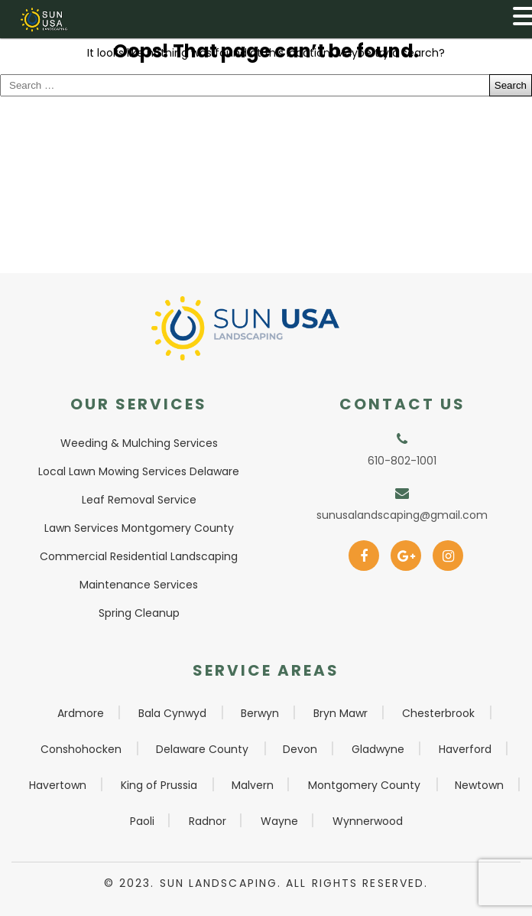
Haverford (465, 749)
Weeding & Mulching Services (139, 443)
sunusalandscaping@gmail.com (402, 515)
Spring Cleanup (139, 613)
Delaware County (202, 749)
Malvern (253, 785)
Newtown (479, 785)
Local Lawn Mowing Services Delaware (138, 471)
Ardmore (80, 713)
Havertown (57, 785)
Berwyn (260, 713)
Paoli (142, 821)
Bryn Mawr (340, 713)
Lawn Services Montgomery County (139, 528)
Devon (300, 749)
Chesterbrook (438, 713)
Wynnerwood (367, 821)
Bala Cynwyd (172, 713)
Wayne (279, 821)
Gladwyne (378, 749)
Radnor (207, 821)
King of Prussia (159, 785)
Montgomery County (364, 785)
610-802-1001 (402, 460)
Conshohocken (81, 749)
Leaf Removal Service (139, 499)
